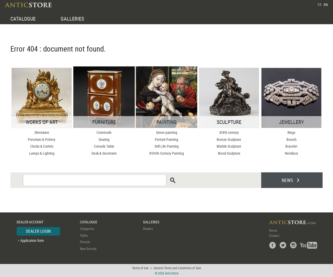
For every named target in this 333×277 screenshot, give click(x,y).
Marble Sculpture (229, 146)
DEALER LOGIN (38, 231)
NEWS (287, 180)
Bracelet (291, 146)
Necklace (291, 153)
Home (273, 230)
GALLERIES (72, 18)
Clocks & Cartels (41, 146)
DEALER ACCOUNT (30, 221)
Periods (85, 242)
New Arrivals (88, 248)
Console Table (104, 146)
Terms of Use (140, 268)
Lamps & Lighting (41, 153)
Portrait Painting (166, 139)
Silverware (41, 132)
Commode (104, 132)
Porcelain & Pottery (41, 139)
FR (319, 4)
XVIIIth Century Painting (166, 153)
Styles (84, 235)
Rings (291, 132)
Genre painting (166, 132)
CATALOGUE (23, 18)
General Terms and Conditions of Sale (177, 268)
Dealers (148, 228)
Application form (32, 240)
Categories (87, 228)
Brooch (291, 139)
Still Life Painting (167, 146)
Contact (274, 235)
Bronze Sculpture (229, 139)
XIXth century (229, 132)
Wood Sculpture (229, 153)
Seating (104, 139)
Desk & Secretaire (104, 153)
